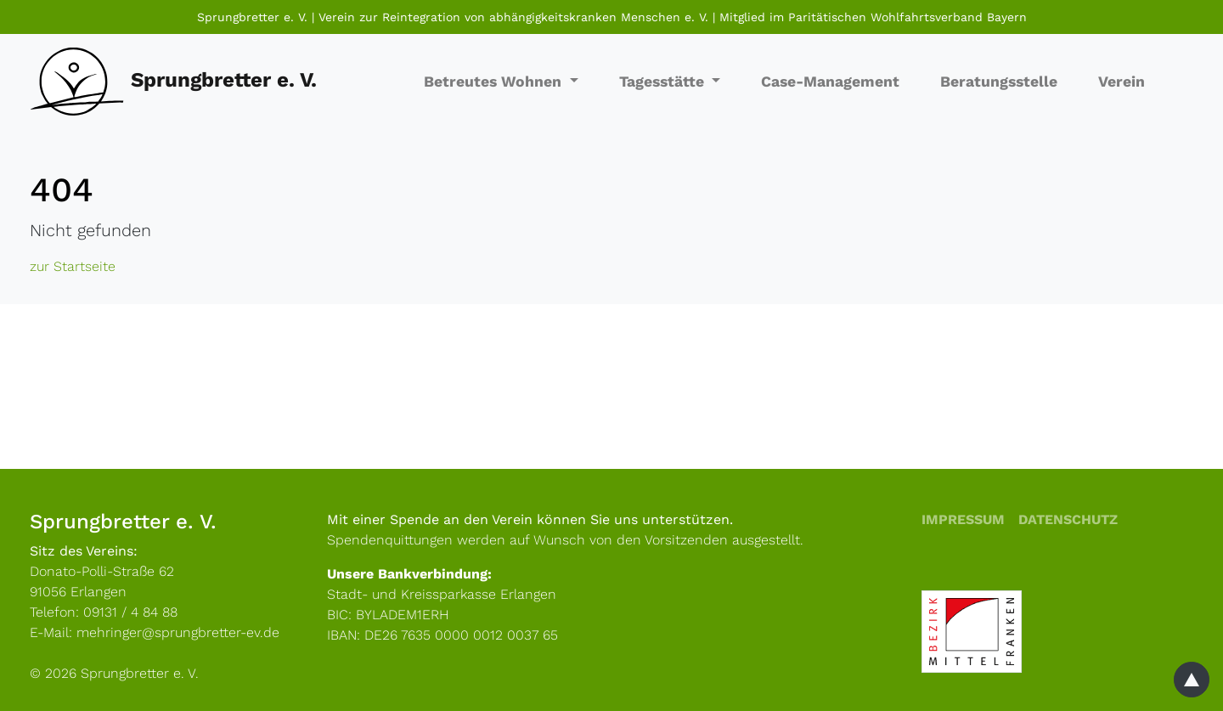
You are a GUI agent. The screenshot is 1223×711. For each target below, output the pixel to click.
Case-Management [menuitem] (830, 81)
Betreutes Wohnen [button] (495, 81)
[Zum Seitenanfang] (1191, 679)
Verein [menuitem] (1121, 81)
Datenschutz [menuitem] (1068, 519)
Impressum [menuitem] (963, 519)
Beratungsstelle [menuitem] (998, 81)
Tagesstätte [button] (663, 81)
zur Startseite (73, 266)
